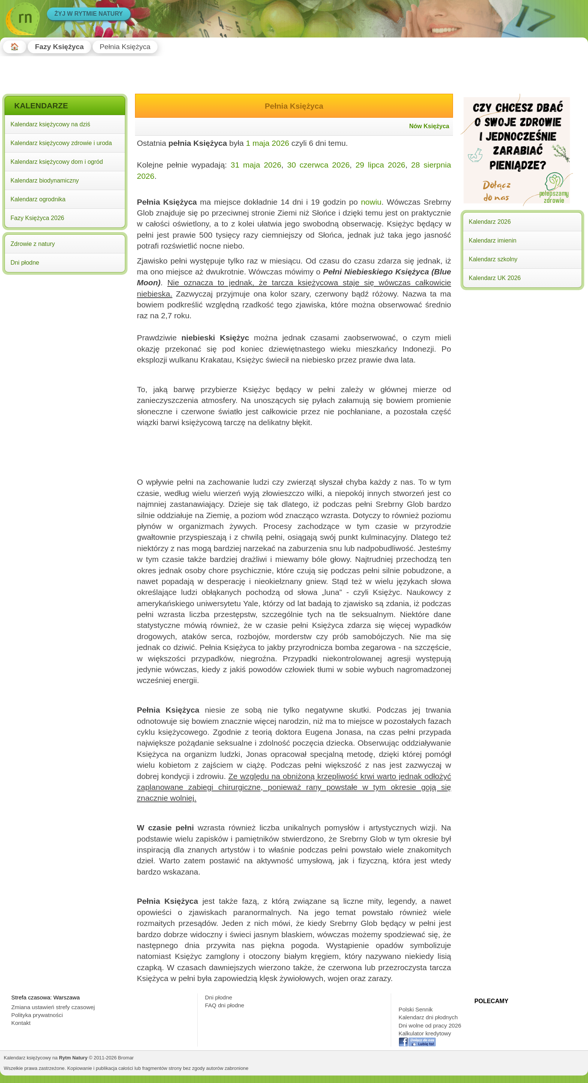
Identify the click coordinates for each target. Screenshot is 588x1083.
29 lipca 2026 (380, 164)
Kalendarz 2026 (490, 222)
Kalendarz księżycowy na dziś (50, 124)
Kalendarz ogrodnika (38, 199)
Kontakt (21, 1023)
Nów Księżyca (429, 126)
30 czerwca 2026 (318, 164)
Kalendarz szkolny (493, 259)
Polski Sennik (416, 1009)
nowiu (371, 202)
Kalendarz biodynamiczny (44, 180)
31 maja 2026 (256, 164)
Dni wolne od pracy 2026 (430, 1025)
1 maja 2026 (268, 143)
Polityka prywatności (37, 1015)
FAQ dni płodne (224, 1005)
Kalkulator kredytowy (425, 1033)
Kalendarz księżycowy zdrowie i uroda (61, 143)
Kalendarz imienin (492, 240)
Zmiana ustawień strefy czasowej (53, 1007)
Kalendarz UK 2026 (495, 278)
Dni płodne (24, 262)
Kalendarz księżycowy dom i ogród (56, 162)
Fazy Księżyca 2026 (37, 218)
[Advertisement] (65, 325)
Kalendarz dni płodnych (428, 1017)
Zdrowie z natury (32, 244)
